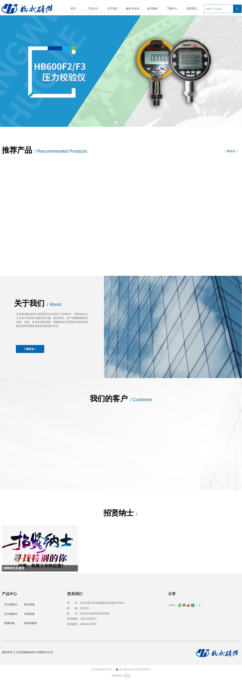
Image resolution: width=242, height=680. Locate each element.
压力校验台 (10, 604)
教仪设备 (29, 604)
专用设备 (29, 613)
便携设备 (9, 623)
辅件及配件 (30, 623)
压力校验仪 (10, 613)
